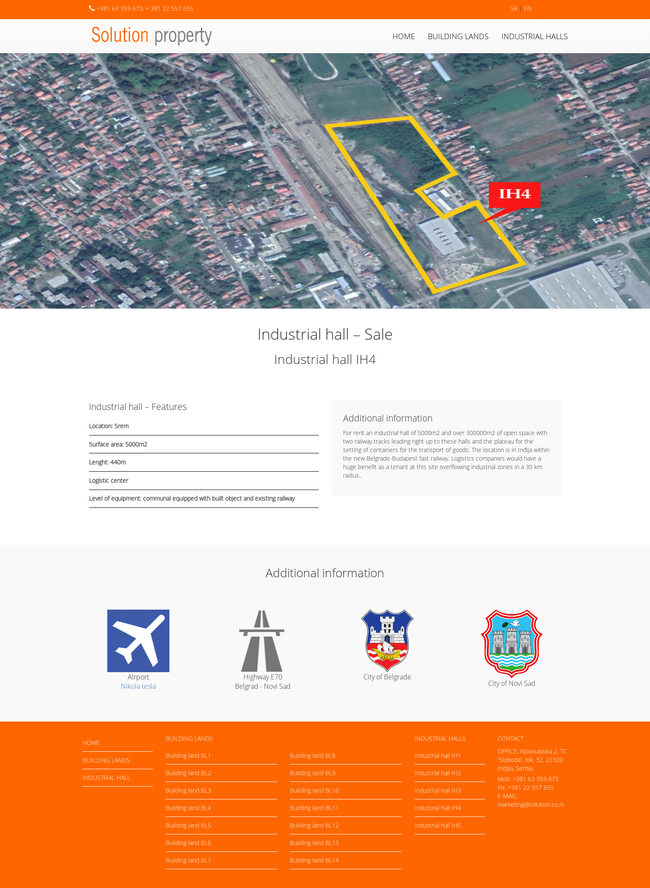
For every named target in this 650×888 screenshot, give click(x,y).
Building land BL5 (188, 825)
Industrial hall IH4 (438, 808)
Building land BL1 (188, 755)
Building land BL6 (188, 843)
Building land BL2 (188, 773)
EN (528, 8)
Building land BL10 (314, 790)
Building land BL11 (314, 808)
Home (403, 36)
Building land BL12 (314, 825)
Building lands (458, 36)
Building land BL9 (312, 773)
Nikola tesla (138, 686)
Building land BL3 (188, 790)
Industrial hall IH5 (438, 825)
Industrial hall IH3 (438, 790)
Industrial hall (106, 777)
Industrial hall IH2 (438, 773)
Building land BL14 (314, 860)
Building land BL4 (188, 808)
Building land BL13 (314, 843)
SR (513, 8)
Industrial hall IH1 (438, 755)
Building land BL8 (312, 755)
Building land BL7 (188, 860)
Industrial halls (534, 36)
